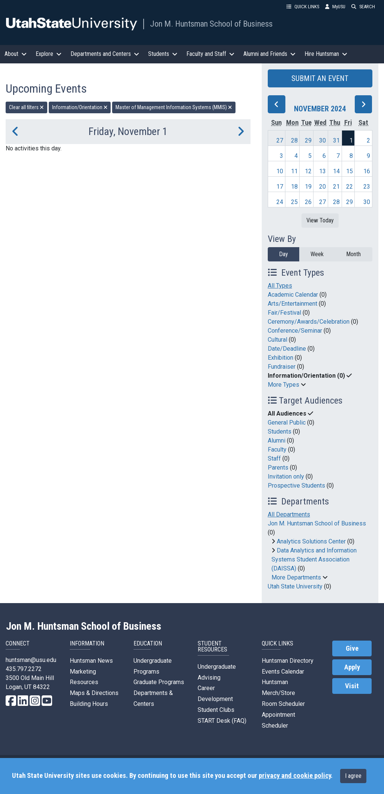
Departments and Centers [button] (104, 53)
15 (349, 171)
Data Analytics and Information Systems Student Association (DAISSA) (314, 559)
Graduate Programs (159, 682)
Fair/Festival (284, 312)
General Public (287, 422)
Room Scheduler (283, 703)
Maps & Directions (94, 692)
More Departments (296, 577)
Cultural (277, 339)
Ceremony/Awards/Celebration (309, 321)
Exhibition (280, 357)
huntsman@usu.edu (31, 659)
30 (322, 140)
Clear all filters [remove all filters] (26, 107)
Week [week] (317, 254)
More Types (283, 384)
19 (308, 186)
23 (366, 186)
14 (336, 171)
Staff (274, 458)
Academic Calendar (293, 294)
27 (279, 140)
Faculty (277, 449)
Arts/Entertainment (292, 303)
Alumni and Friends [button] (269, 53)
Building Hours (89, 703)
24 (279, 202)
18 (294, 186)
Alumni (276, 440)
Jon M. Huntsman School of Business (211, 24)
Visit (352, 686)
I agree (353, 775)
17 (279, 186)
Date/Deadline (287, 348)
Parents (278, 467)
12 (308, 171)
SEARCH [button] (363, 6)
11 (294, 171)
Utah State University (295, 586)
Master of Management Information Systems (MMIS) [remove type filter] (174, 107)
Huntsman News (91, 660)
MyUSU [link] (335, 6)
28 (294, 140)
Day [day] (283, 254)
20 (322, 186)
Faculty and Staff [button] (210, 53)
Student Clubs (216, 709)
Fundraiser (282, 366)
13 (322, 171)
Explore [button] (49, 53)
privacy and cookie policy (295, 775)
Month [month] (353, 254)
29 (308, 140)
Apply (352, 667)
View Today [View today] (320, 220)
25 (294, 202)
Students (279, 431)
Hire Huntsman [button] (325, 53)
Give (352, 648)
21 (336, 186)
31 (336, 140)
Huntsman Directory (288, 660)
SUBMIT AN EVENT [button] (319, 78)
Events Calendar (283, 671)
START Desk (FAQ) (222, 720)
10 (279, 171)
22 (349, 186)
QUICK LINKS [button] (302, 6)
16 (366, 171)
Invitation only (286, 476)
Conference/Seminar (295, 330)
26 (308, 202)
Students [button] (162, 53)
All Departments (289, 514)
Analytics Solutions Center (311, 541)
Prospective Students (296, 485)
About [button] (15, 53)
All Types (280, 285)
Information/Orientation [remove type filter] (80, 107)
